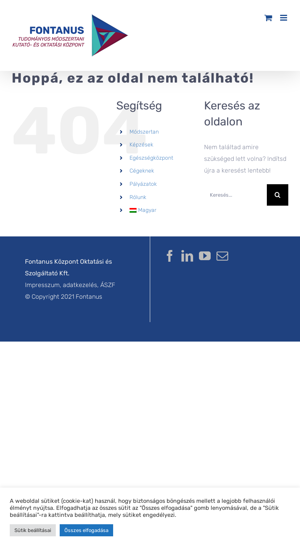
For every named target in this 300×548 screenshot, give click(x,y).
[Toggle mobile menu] (284, 18)
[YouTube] (205, 256)
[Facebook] (170, 256)
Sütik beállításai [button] (32, 530)
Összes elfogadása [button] (86, 530)
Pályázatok (143, 184)
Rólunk (138, 197)
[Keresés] (277, 195)
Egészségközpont (151, 158)
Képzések (141, 144)
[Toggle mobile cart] (268, 18)
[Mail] (222, 256)
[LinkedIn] (187, 256)
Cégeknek (142, 170)
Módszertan (144, 132)
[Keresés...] (235, 195)
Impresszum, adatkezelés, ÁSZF (70, 285)
